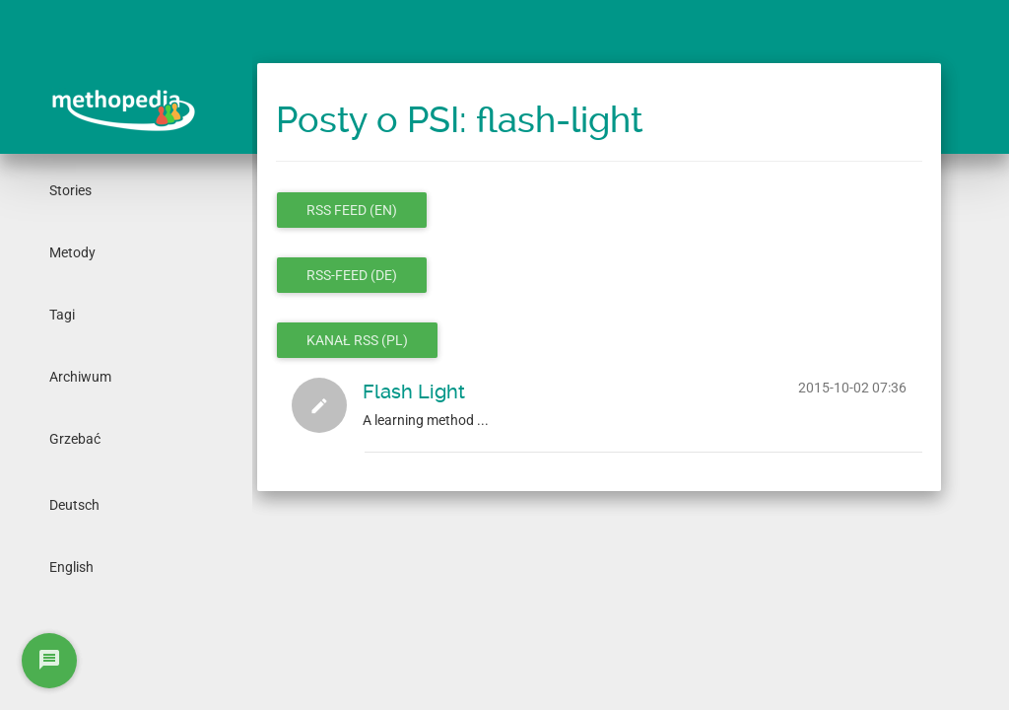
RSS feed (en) (351, 210)
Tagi (62, 314)
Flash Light (414, 391)
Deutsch (74, 505)
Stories (70, 190)
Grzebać (75, 439)
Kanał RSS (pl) (357, 340)
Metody (72, 252)
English (71, 567)
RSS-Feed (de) (351, 275)
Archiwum (80, 377)
